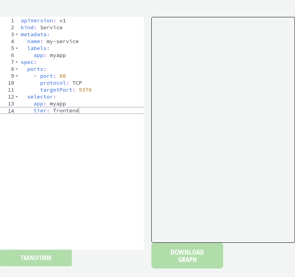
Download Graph (187, 255)
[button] (17, 34)
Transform (35, 258)
